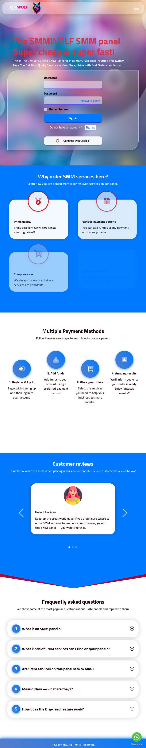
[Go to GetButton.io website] (137, 744)
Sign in (73, 118)
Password (50, 93)
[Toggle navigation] (136, 8)
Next (124, 513)
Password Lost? (90, 100)
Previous (22, 513)
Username (50, 77)
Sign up (90, 127)
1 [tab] (69, 547)
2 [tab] (72, 547)
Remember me (58, 109)
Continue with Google (75, 140)
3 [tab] (76, 547)
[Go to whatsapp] (137, 737)
